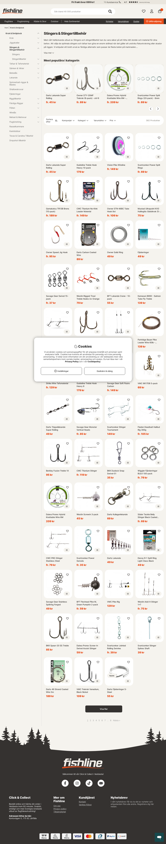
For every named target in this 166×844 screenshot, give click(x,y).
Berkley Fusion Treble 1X (57, 470)
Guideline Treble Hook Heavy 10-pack (87, 166)
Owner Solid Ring (115, 252)
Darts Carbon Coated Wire (86, 253)
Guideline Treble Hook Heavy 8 (87, 384)
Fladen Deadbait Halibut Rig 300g (149, 428)
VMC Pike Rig (113, 602)
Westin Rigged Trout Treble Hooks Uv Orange (88, 297)
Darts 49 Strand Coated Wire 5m (57, 690)
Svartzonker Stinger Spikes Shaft (147, 647)
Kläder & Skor (40, 21)
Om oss (57, 806)
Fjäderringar (15, 94)
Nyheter (109, 21)
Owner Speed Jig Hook (57, 252)
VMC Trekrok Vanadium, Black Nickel (88, 690)
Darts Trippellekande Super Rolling (55, 428)
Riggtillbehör (22, 98)
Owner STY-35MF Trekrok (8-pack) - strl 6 (88, 96)
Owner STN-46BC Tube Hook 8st (118, 210)
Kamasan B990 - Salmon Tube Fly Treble (149, 297)
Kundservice (112, 2)
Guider (136, 21)
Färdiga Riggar (22, 103)
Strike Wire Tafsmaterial (57, 383)
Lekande (22, 77)
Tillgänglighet (60, 811)
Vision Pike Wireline (116, 165)
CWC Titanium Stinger (87, 470)
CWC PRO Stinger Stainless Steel (54, 559)
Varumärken (123, 21)
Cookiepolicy (94, 361)
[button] (143, 2)
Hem (6, 28)
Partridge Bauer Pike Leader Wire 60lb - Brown (147, 341)
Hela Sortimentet (72, 21)
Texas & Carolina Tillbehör (21, 136)
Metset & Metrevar (22, 117)
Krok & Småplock (17, 28)
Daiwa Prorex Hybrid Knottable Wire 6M (55, 515)
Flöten (22, 108)
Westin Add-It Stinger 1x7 (148, 603)
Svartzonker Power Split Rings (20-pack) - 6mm (149, 96)
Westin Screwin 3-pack (87, 514)
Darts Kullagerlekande (117, 514)
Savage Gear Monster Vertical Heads (87, 428)
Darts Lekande (114, 558)
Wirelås (12, 112)
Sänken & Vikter (22, 68)
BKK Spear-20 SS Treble (57, 645)
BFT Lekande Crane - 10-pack (119, 297)
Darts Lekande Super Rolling (56, 96)
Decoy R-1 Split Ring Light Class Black (147, 559)
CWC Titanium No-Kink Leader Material (87, 210)
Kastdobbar (14, 131)
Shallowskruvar (16, 89)
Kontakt (82, 801)
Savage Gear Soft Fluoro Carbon (118, 384)
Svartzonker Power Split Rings (149, 166)
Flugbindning (23, 21)
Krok (22, 38)
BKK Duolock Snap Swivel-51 (115, 472)
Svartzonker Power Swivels (85, 559)
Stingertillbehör (24, 59)
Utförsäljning (153, 21)
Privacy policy (60, 809)
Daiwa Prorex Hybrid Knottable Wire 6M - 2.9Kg (116, 97)
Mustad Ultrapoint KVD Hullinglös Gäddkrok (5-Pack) (149, 210)
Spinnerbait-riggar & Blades (18, 83)
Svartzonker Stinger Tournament (116, 428)
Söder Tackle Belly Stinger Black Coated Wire (147, 516)
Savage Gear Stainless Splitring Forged (56, 603)
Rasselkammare (16, 126)
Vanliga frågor (85, 804)
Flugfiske (9, 21)
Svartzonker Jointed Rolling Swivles (116, 647)
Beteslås (22, 73)
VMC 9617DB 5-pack (148, 383)
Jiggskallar (22, 42)
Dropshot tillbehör (17, 140)
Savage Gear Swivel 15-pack (57, 297)
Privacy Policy (72, 361)
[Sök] (83, 11)
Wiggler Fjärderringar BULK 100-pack (147, 472)
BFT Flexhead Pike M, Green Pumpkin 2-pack (87, 603)
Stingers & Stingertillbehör (22, 48)
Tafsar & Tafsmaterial (22, 63)
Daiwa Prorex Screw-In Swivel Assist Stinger (87, 647)
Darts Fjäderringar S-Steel (117, 690)
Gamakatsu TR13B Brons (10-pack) (57, 210)
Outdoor (54, 21)
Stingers (16, 54)
